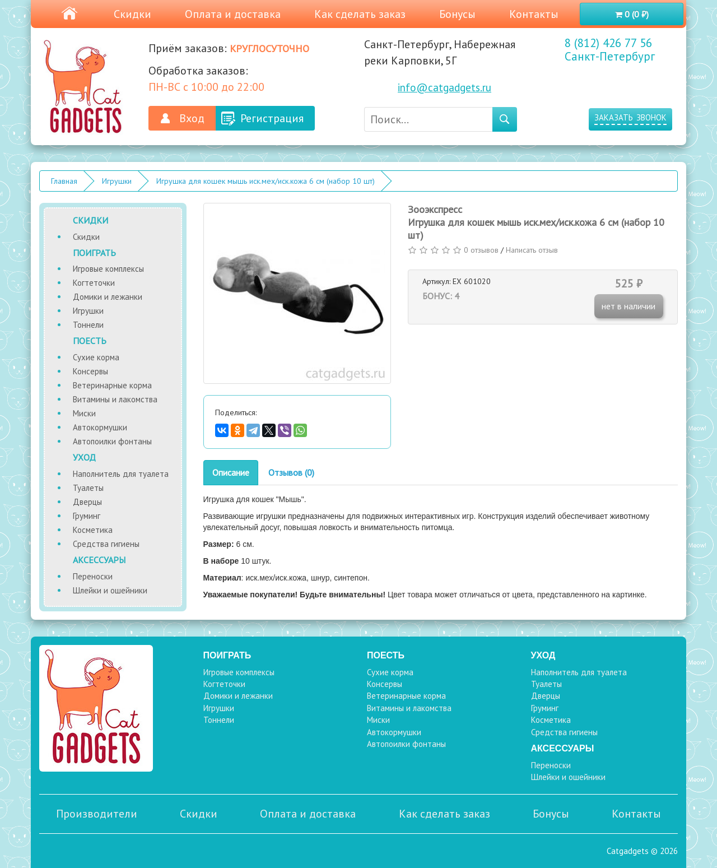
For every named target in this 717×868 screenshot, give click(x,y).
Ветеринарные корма (112, 385)
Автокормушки (100, 427)
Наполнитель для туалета (121, 473)
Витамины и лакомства (115, 399)
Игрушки (117, 181)
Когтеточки (94, 282)
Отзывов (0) (291, 472)
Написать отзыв (532, 250)
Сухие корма (96, 357)
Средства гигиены (106, 544)
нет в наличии (628, 306)
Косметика (93, 529)
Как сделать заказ (360, 14)
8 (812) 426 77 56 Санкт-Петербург (610, 49)
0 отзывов (481, 250)
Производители (96, 813)
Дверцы (87, 501)
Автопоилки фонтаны (112, 441)
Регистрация (272, 118)
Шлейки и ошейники (110, 590)
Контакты (533, 14)
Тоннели (88, 324)
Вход (191, 118)
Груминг (86, 515)
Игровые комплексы (108, 268)
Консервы (90, 371)
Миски (84, 413)
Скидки (132, 14)
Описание (230, 472)
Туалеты (88, 487)
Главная (64, 181)
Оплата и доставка (233, 14)
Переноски (93, 576)
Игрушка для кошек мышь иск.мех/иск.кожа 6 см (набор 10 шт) (265, 181)
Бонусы (457, 14)
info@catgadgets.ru (444, 87)
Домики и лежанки (107, 296)
